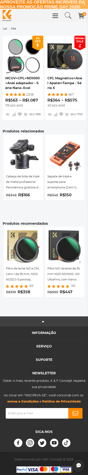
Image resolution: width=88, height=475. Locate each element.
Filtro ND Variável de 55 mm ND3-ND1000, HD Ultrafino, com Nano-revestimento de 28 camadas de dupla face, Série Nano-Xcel (64, 274)
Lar (5, 28)
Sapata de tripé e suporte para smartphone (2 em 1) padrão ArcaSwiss (61, 182)
